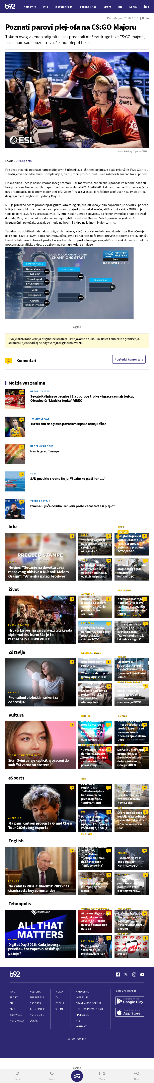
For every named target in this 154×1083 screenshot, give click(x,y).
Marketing (83, 991)
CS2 (83, 778)
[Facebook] (118, 974)
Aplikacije (82, 1015)
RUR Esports (22, 161)
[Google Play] (130, 1001)
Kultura (35, 991)
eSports (35, 1003)
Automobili (37, 1015)
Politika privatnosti (89, 1009)
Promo (122, 656)
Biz (12, 1003)
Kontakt (81, 1026)
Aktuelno (87, 594)
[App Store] (130, 1012)
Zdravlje (16, 1015)
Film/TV (122, 744)
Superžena (37, 997)
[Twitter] (126, 974)
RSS (78, 1020)
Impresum (82, 997)
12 (22, 419)
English (13, 880)
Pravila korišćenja (88, 1003)
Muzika (86, 715)
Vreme (60, 1009)
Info (12, 991)
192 (22, 391)
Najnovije (30, 6)
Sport (14, 997)
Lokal (33, 1020)
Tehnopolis (37, 1009)
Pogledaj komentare (128, 359)
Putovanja (17, 1020)
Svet (33, 473)
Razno (12, 562)
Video (59, 991)
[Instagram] (134, 974)
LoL (83, 811)
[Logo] (10, 7)
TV (57, 997)
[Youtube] (142, 974)
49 (22, 501)
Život (13, 1009)
